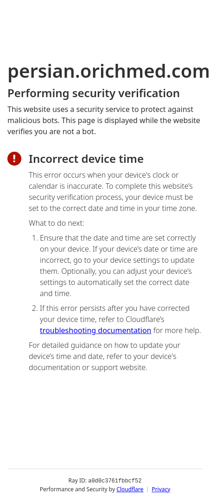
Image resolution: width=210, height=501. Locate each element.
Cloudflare (129, 489)
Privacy (161, 489)
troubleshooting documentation (96, 330)
